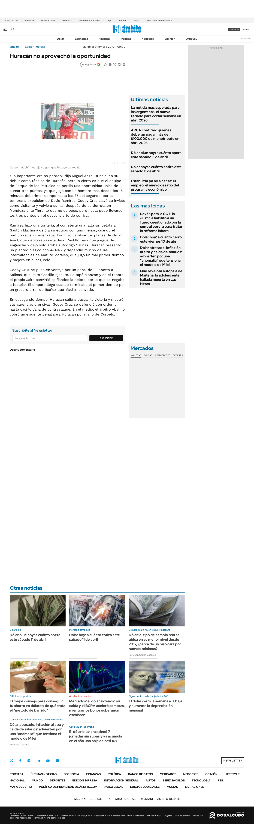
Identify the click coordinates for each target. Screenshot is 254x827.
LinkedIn (38, 760)
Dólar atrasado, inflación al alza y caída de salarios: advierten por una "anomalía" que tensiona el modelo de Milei (161, 256)
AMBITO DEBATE (160, 799)
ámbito (14, 46)
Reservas (29, 20)
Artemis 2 (67, 20)
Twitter (11, 760)
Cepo (109, 20)
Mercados (168, 774)
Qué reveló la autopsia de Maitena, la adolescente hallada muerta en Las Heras (161, 277)
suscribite (234, 29)
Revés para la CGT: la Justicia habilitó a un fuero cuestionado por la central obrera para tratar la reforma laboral (161, 222)
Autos (151, 780)
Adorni (122, 20)
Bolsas (148, 355)
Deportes (57, 780)
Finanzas (104, 39)
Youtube (48, 760)
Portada (16, 774)
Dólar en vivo (48, 20)
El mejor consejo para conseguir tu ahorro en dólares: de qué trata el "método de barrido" (37, 706)
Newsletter (245, 39)
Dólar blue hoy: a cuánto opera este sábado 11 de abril (156, 154)
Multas (172, 787)
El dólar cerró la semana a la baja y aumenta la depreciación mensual (155, 706)
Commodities (162, 355)
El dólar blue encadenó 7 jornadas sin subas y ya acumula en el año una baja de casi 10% (95, 736)
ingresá (246, 29)
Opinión (170, 39)
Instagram (29, 760)
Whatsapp (57, 760)
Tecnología (201, 780)
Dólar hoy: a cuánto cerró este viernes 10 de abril (161, 239)
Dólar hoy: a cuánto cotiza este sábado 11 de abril (156, 169)
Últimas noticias (44, 774)
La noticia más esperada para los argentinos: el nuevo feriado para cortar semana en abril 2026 (156, 114)
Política (126, 39)
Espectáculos (174, 780)
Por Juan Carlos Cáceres (142, 654)
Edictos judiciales (145, 787)
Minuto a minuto (81, 696)
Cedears (178, 355)
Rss (220, 780)
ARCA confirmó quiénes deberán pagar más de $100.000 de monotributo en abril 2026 (155, 136)
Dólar (60, 39)
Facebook (20, 760)
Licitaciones (194, 787)
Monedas (136, 355)
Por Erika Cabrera (19, 744)
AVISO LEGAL (113, 787)
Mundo (37, 780)
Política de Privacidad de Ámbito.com (68, 787)
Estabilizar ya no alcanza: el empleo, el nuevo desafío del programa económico (155, 185)
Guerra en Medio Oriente (159, 20)
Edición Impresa (84, 780)
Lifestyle (232, 774)
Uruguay (191, 39)
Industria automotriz (89, 20)
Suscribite (106, 338)
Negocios (147, 39)
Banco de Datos (140, 774)
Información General (121, 780)
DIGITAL (88, 799)
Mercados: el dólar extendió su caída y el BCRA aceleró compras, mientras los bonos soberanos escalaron (97, 708)
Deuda (136, 20)
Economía (81, 39)
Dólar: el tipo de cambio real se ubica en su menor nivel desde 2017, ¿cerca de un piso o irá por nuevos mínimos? (155, 642)
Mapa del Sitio (21, 787)
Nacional (17, 780)
